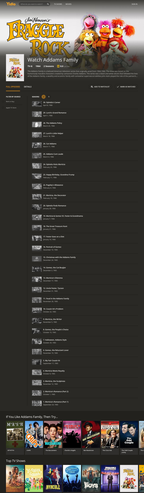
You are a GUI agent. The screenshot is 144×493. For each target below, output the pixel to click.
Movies (69, 4)
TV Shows (58, 4)
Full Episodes (13, 86)
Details (28, 86)
